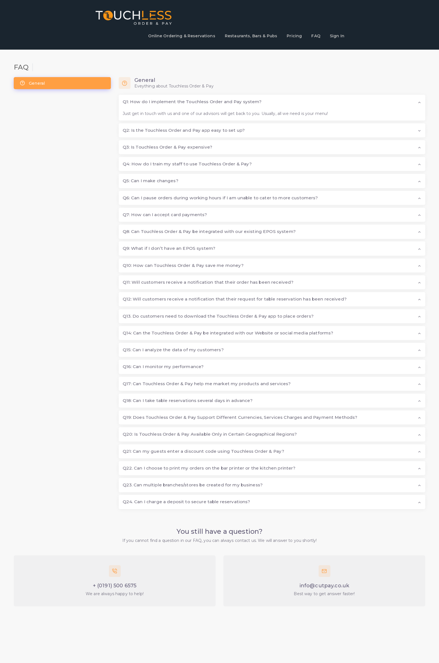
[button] (272, 102)
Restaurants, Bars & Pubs (251, 35)
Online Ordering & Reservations (181, 35)
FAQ (315, 35)
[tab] (62, 83)
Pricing (294, 35)
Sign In (337, 35)
